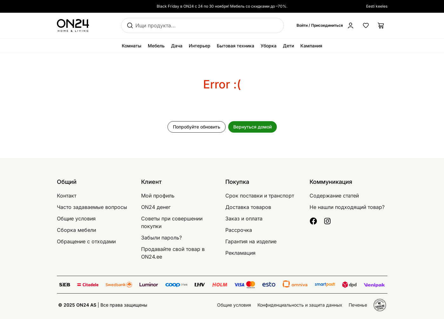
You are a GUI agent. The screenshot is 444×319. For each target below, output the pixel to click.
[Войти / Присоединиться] (325, 25)
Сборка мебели (76, 230)
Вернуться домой (252, 126)
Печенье (358, 305)
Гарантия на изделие (251, 241)
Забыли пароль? (161, 237)
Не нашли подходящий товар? (347, 207)
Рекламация (240, 253)
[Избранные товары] (365, 25)
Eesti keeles (376, 6)
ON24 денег (156, 207)
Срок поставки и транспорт (259, 195)
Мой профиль (157, 195)
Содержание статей (334, 195)
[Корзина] (381, 25)
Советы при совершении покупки (171, 222)
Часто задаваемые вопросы (92, 207)
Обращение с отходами (86, 241)
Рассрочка (238, 230)
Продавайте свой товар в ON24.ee (173, 253)
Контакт (66, 195)
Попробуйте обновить (196, 126)
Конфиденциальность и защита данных (299, 305)
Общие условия (76, 218)
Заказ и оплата (244, 218)
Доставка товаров (248, 207)
